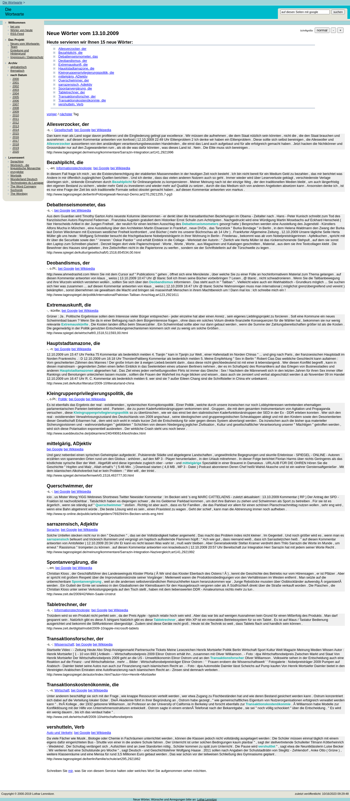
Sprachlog (16, 161)
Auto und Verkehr (59, 733)
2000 (15, 78)
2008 (15, 108)
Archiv (12, 63)
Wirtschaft (61, 690)
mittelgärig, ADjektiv (72, 76)
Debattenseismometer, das (78, 56)
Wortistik (16, 175)
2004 (15, 93)
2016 (15, 137)
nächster (66, 114)
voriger (52, 114)
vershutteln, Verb (70, 104)
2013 (15, 126)
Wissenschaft (64, 644)
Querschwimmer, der (73, 80)
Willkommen (16, 22)
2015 (15, 133)
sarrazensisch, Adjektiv (75, 84)
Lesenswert (16, 157)
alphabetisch (18, 67)
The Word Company (23, 186)
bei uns (15, 26)
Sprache (53, 530)
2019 (15, 148)
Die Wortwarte (12, 2)
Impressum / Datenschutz (26, 57)
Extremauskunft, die (73, 64)
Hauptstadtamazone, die (76, 68)
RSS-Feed (17, 33)
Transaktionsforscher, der (77, 96)
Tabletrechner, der (71, 92)
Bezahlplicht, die (70, 53)
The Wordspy (19, 193)
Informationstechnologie (74, 168)
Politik (62, 399)
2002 (15, 86)
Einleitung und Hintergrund (19, 52)
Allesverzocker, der (72, 49)
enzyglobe (17, 171)
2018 (15, 144)
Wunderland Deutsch (23, 179)
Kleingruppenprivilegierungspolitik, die (86, 72)
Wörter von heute (21, 30)
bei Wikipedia (101, 130)
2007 (15, 104)
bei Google (82, 130)
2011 (15, 118)
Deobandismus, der (72, 61)
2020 (15, 151)
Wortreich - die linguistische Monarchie (25, 167)
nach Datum (18, 75)
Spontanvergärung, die (75, 88)
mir (70, 771)
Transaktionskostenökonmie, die (82, 100)
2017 (15, 140)
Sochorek (16, 190)
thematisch (17, 70)
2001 (15, 82)
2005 (15, 97)
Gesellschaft (63, 130)
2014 (15, 129)
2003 (15, 89)
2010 (15, 115)
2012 (15, 122)
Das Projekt (16, 39)
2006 (15, 100)
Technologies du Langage (27, 182)
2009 (15, 111)
